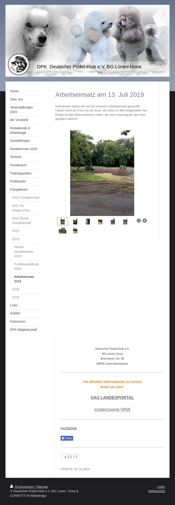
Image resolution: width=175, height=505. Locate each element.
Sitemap (42, 487)
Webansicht (156, 491)
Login (161, 487)
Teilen (67, 438)
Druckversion (22, 487)
